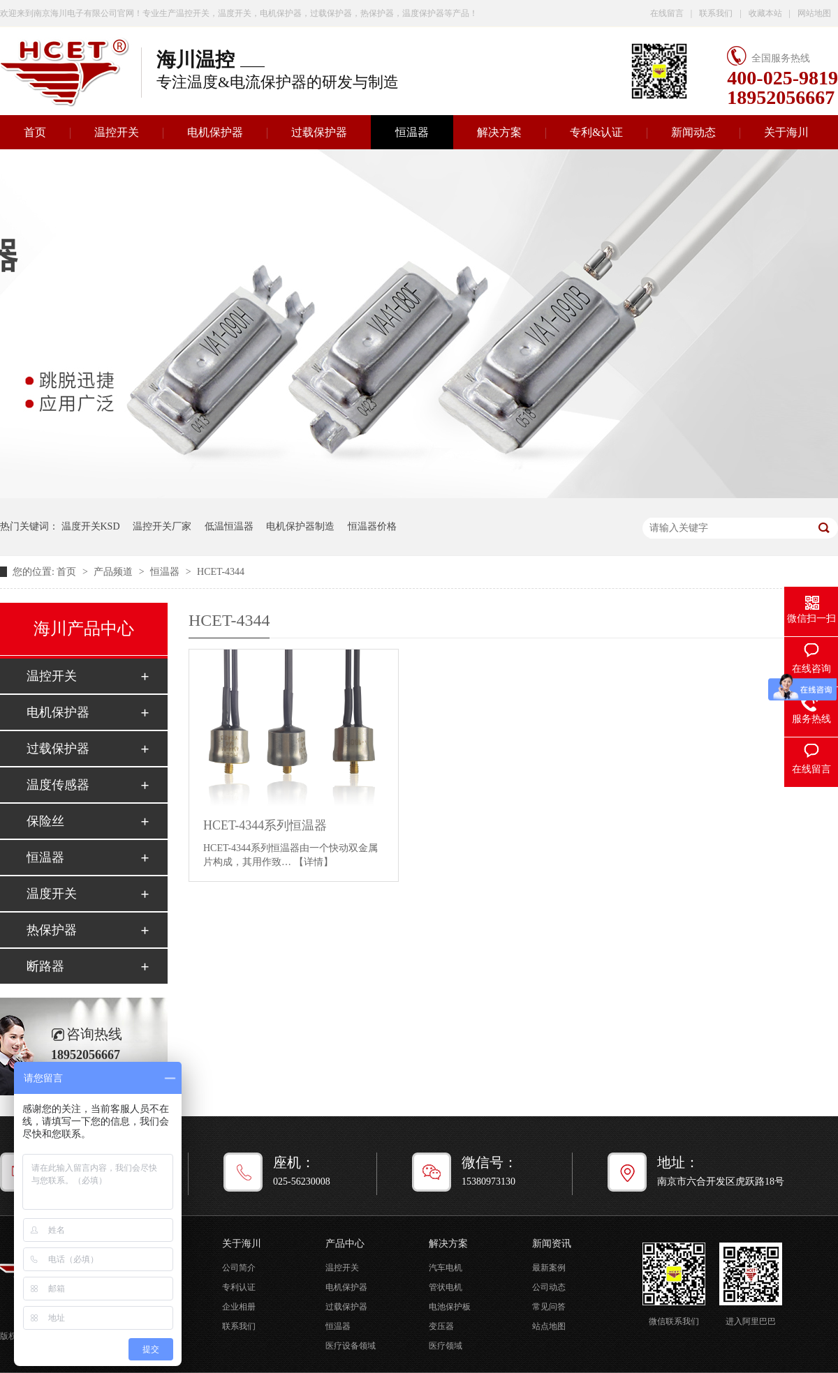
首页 (68, 572)
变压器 (441, 1326)
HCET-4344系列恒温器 (265, 825)
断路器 (45, 966)
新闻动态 (693, 132)
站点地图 (549, 1326)
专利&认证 (596, 132)
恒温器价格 (372, 526)
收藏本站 (765, 13)
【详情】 (313, 862)
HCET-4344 (220, 572)
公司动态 (549, 1287)
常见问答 (549, 1307)
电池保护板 (450, 1307)
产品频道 (114, 572)
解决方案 (499, 132)
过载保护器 (319, 132)
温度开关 (52, 894)
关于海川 (786, 132)
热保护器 (52, 930)
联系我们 (716, 13)
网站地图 (814, 13)
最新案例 (549, 1268)
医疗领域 (445, 1346)
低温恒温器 (229, 526)
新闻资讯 (551, 1243)
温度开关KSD (90, 526)
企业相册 (239, 1307)
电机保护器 (215, 132)
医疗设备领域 (350, 1346)
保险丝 (45, 821)
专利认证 (239, 1287)
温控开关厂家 (162, 526)
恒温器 (412, 132)
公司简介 (239, 1268)
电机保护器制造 (300, 526)
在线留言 (667, 13)
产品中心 (345, 1243)
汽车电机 (445, 1268)
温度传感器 (58, 785)
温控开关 (116, 132)
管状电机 (445, 1287)
